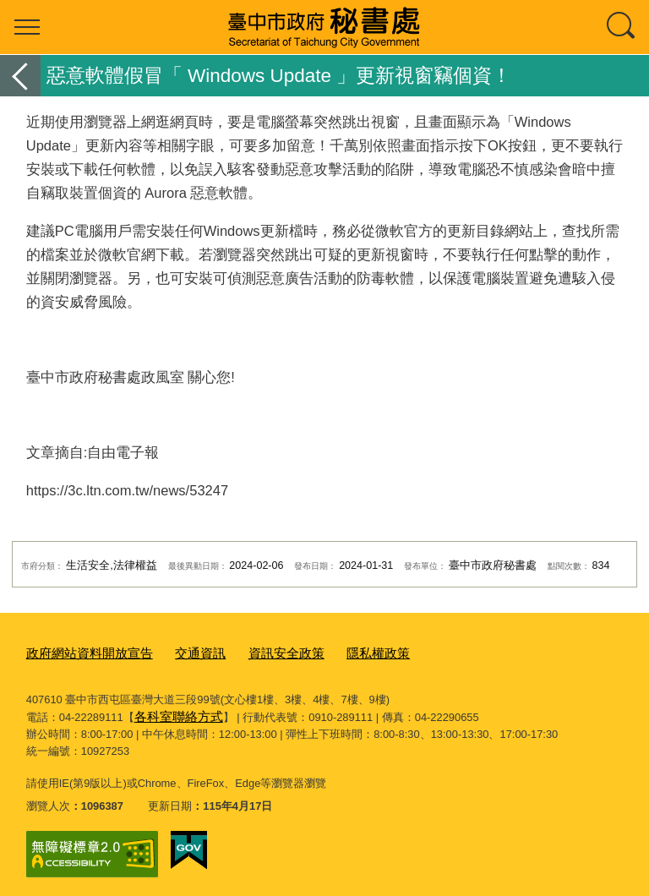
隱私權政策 (340, 651)
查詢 (622, 27)
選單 (27, 27)
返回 (20, 75)
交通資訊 (180, 651)
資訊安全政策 (258, 651)
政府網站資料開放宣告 (81, 651)
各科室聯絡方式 (172, 712)
